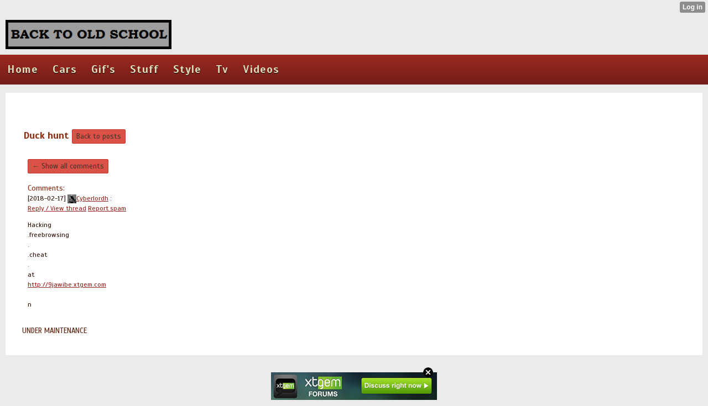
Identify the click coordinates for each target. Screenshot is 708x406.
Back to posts (98, 136)
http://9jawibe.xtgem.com (67, 284)
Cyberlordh (87, 198)
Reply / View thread (57, 208)
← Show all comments (68, 166)
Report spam (107, 208)
